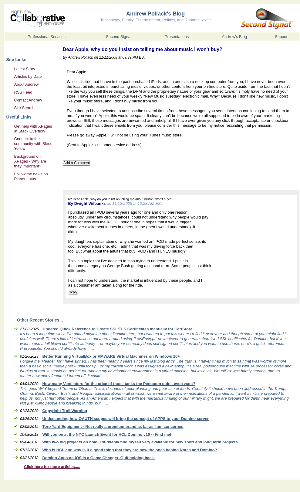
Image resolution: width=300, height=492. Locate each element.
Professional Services (47, 36)
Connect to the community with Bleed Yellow (33, 143)
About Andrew (26, 84)
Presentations (177, 36)
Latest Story (24, 69)
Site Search (24, 107)
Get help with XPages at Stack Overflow (33, 128)
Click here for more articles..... (52, 466)
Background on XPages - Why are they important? (30, 161)
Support (282, 36)
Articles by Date (28, 76)
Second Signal (118, 36)
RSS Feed (23, 92)
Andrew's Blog (234, 36)
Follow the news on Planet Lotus (31, 176)
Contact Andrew (28, 100)
